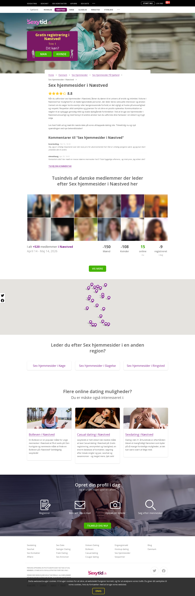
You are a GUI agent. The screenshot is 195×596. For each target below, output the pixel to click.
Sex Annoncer (62, 556)
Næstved (60, 10)
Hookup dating (122, 549)
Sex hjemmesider (122, 553)
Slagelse (82, 10)
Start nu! (148, 3)
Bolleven (89, 549)
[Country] (168, 2)
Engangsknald (121, 545)
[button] (89, 322)
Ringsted (95, 10)
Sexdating (32, 3)
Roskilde (48, 10)
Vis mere (97, 268)
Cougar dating (92, 556)
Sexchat (45, 3)
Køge (71, 10)
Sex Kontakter (59, 3)
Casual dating (91, 553)
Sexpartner (120, 556)
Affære (73, 3)
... (93, 3)
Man (43, 54)
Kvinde (61, 54)
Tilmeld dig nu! (97, 525)
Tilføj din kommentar (60, 166)
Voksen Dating (92, 545)
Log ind (159, 3)
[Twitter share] (2, 295)
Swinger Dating (63, 549)
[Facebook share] (2, 300)
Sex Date (85, 3)
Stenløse (108, 10)
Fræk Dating (62, 553)
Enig (98, 591)
